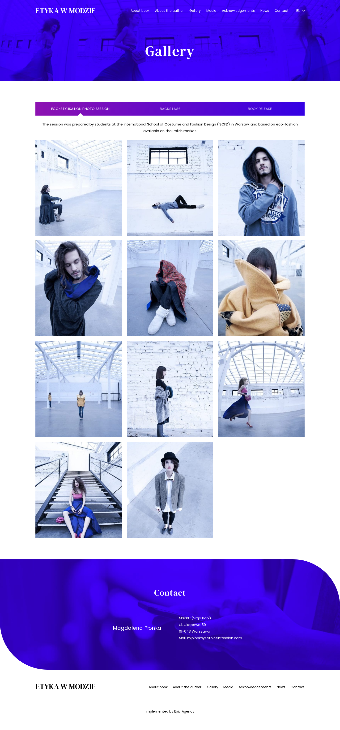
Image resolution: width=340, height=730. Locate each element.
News (281, 687)
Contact (298, 687)
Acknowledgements (255, 687)
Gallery (212, 687)
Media (228, 687)
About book (158, 687)
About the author (187, 687)
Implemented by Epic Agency (170, 711)
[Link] (65, 10)
